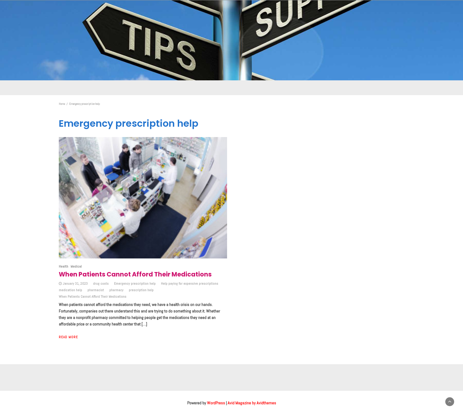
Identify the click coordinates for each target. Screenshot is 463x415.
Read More (68, 337)
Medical (76, 266)
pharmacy (116, 290)
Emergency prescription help (135, 283)
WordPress (216, 403)
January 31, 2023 (75, 283)
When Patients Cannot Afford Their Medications (92, 296)
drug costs (101, 283)
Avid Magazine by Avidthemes (252, 403)
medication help (70, 290)
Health (63, 266)
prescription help (141, 290)
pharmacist (95, 290)
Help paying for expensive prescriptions (189, 283)
